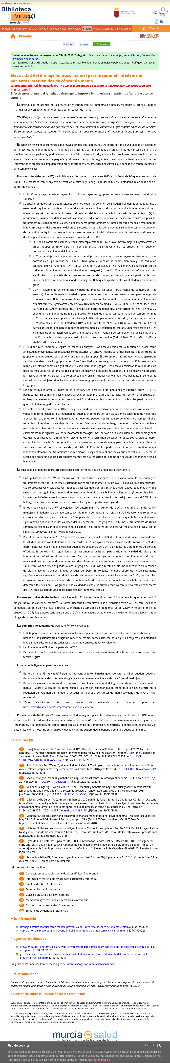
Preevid (28, 3)
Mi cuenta (154, 28)
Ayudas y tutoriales (103, 28)
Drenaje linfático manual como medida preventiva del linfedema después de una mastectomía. (76, 927)
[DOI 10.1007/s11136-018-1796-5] (67, 794)
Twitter (156, 21)
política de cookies (99, 1060)
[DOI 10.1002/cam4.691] (138, 769)
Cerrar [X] (153, 1045)
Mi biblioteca (74, 28)
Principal (5, 28)
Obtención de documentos (52, 28)
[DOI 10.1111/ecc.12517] (55, 781)
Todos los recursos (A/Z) (24, 28)
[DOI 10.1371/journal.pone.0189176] (65, 810)
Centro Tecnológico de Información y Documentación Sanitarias (77, 964)
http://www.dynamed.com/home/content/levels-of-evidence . (59, 707)
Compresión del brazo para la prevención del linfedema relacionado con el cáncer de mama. (74, 930)
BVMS (19, 3)
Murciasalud (7, 3)
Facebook (161, 21)
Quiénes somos (123, 28)
